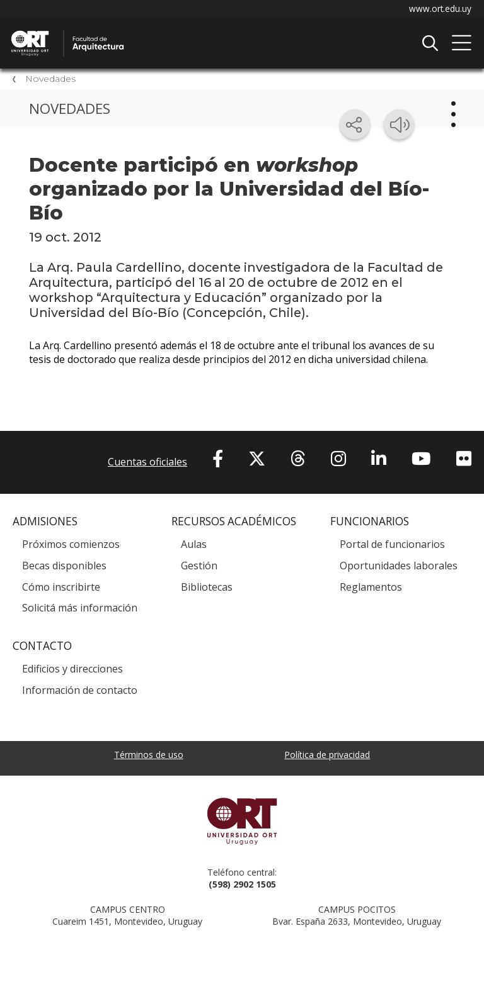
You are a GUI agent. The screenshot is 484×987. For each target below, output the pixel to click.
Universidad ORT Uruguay (242, 823)
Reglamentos (371, 589)
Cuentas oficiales (147, 464)
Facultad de (142, 32)
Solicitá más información (79, 610)
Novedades (50, 80)
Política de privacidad (327, 756)
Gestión (199, 567)
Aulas (194, 547)
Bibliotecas (207, 589)
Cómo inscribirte (61, 589)
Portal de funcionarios (392, 547)
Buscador (430, 43)
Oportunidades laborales (399, 567)
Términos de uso (148, 756)
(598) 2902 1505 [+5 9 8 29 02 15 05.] (242, 886)
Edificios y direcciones (72, 671)
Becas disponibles (64, 567)
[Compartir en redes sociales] (355, 124)
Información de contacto (79, 692)
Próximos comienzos (71, 547)
